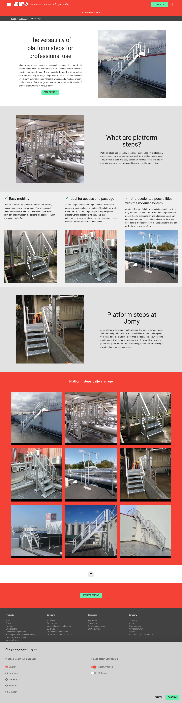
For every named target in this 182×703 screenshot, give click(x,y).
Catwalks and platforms (16, 632)
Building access (53, 629)
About (131, 623)
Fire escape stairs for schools (60, 634)
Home (13, 18)
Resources (92, 620)
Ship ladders (11, 629)
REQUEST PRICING (91, 595)
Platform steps (91, 12)
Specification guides (96, 626)
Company (133, 620)
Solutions (51, 620)
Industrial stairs (12, 640)
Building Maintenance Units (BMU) (21, 634)
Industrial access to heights (59, 626)
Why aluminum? (136, 629)
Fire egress (52, 623)
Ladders (9, 626)
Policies (132, 632)
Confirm (172, 697)
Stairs (8, 623)
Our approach (135, 626)
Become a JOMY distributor (141, 634)
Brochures (92, 623)
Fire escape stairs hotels (57, 632)
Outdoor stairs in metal (16, 637)
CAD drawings (94, 629)
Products (22, 18)
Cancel (158, 697)
